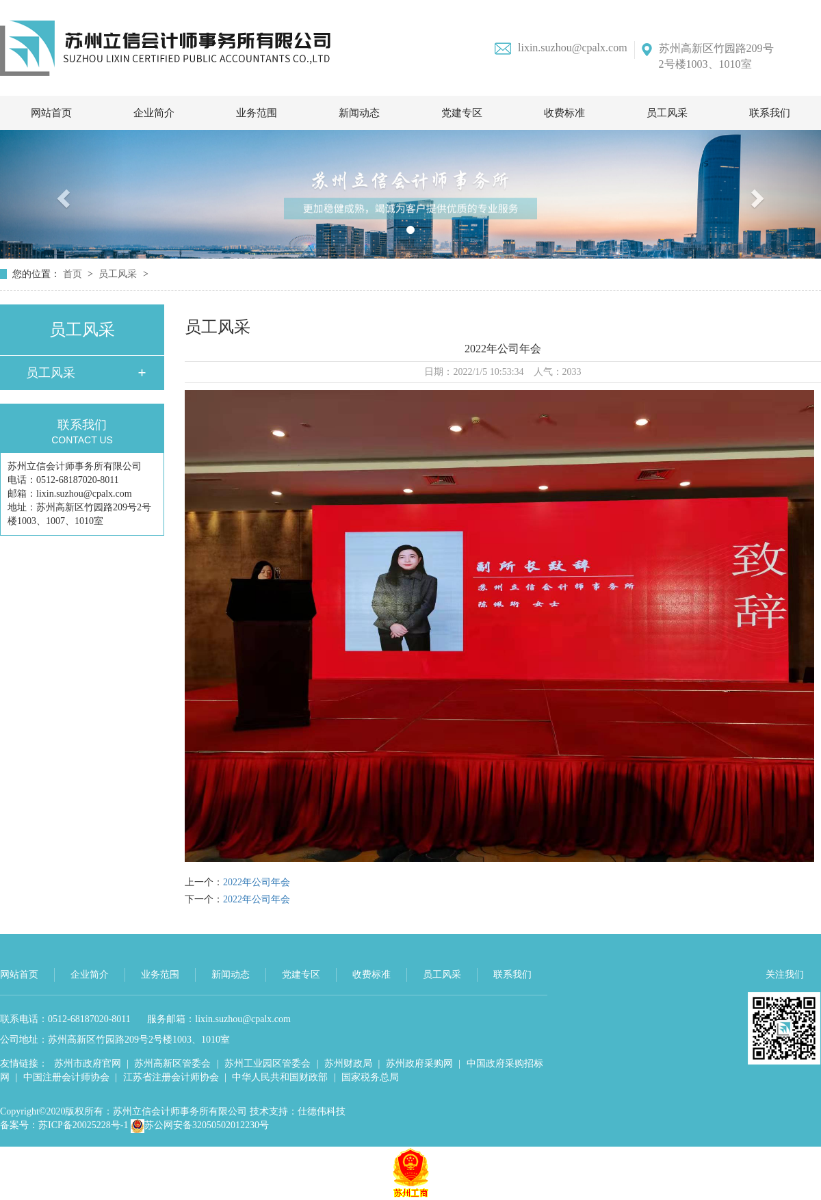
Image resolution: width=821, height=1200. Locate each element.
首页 (74, 274)
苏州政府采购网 (419, 1063)
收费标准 (564, 112)
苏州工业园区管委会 (267, 1063)
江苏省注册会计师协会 (171, 1077)
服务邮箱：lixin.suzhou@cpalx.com (219, 1019)
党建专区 (461, 112)
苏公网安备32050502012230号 (200, 1125)
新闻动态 (359, 112)
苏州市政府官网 (87, 1063)
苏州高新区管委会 (172, 1063)
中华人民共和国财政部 (280, 1077)
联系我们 (769, 112)
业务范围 (256, 112)
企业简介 (153, 112)
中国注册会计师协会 (66, 1077)
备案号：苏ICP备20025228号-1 (64, 1125)
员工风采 (667, 112)
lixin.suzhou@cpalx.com (561, 48)
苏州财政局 (348, 1063)
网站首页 (51, 112)
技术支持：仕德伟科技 (298, 1111)
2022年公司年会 (256, 882)
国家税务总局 (370, 1077)
